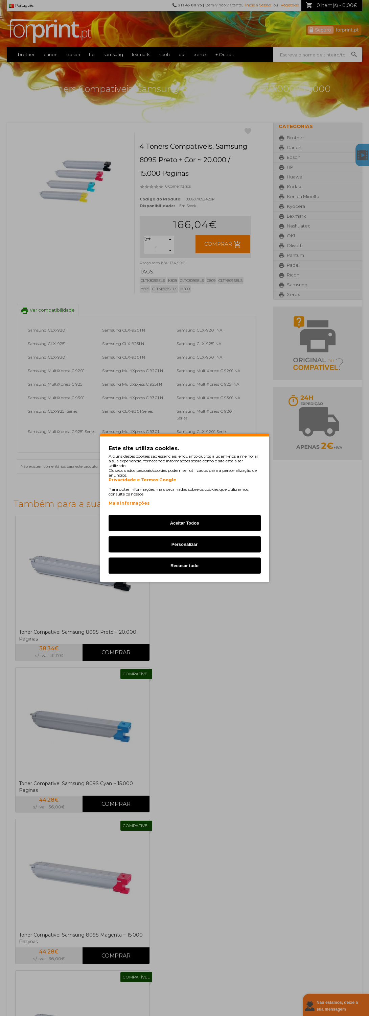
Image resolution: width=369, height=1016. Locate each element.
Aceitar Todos (184, 523)
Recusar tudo (184, 565)
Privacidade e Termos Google (142, 480)
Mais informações (129, 503)
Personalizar (184, 544)
